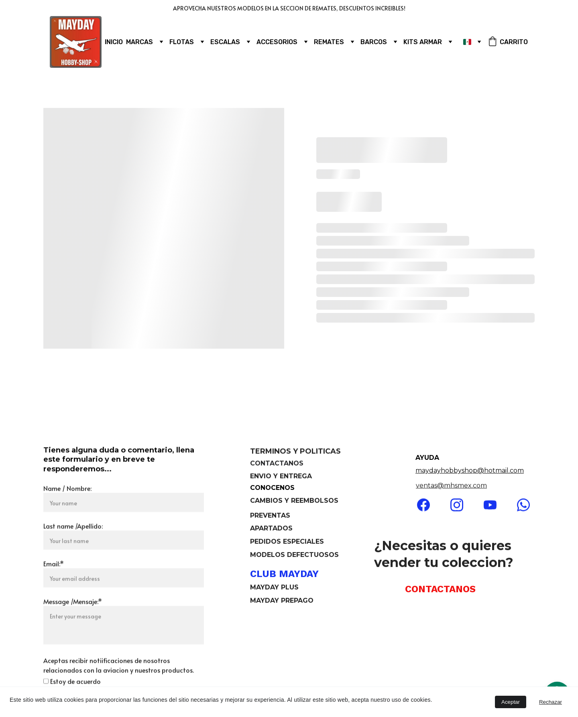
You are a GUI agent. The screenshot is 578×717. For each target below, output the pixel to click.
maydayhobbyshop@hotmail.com (469, 470)
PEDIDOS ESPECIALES (287, 542)
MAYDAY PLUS (274, 588)
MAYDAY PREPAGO (281, 601)
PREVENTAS (270, 516)
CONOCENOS (272, 488)
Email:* (53, 585)
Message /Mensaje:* (72, 623)
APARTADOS (272, 529)
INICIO (114, 42)
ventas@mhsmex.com (451, 486)
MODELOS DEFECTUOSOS (294, 555)
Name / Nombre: (67, 510)
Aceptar (510, 702)
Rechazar (550, 702)
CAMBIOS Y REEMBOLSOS (294, 501)
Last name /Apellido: (73, 547)
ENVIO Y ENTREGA (281, 477)
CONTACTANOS (276, 464)
